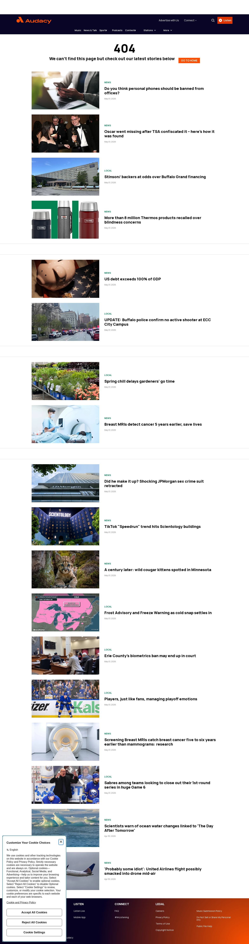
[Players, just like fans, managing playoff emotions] (65, 697)
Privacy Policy (162, 916)
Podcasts (122, 31)
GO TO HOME (189, 58)
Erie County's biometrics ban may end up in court (150, 654)
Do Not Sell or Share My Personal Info (214, 917)
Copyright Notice (165, 928)
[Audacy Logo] (34, 20)
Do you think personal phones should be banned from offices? (154, 89)
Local (108, 169)
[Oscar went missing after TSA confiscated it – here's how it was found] (65, 132)
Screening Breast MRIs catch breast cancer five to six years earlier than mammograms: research (160, 740)
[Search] (212, 21)
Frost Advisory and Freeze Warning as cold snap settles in (158, 611)
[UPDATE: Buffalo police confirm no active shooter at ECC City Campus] (65, 321)
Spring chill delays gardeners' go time (139, 379)
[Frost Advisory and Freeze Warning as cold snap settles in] (65, 611)
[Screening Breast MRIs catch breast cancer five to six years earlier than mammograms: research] (65, 740)
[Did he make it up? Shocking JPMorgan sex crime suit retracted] (65, 482)
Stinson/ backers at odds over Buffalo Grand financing (155, 175)
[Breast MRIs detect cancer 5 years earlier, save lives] (65, 423)
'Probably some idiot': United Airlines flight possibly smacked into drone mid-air (153, 870)
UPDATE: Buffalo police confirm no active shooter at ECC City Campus (157, 321)
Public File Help (204, 925)
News (107, 81)
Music (68, 31)
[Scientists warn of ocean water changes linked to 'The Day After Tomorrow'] (65, 827)
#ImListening (122, 916)
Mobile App (80, 916)
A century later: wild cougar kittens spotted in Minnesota (157, 568)
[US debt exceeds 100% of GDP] (65, 277)
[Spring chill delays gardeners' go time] (65, 380)
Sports (103, 31)
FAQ (117, 909)
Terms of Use (163, 922)
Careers (160, 909)
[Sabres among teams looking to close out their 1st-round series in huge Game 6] (65, 784)
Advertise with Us (168, 21)
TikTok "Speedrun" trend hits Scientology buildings (152, 525)
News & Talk (85, 31)
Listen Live (79, 909)
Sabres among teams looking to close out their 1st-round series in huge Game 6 (157, 784)
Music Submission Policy (209, 909)
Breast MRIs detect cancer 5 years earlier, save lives (153, 422)
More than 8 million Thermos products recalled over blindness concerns (152, 218)
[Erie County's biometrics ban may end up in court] (65, 654)
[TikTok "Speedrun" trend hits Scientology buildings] (65, 525)
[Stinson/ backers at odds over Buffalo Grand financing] (65, 175)
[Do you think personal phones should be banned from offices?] (65, 89)
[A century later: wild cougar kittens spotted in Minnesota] (65, 568)
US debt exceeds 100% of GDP (132, 277)
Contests (140, 31)
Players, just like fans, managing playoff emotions (150, 697)
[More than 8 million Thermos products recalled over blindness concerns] (65, 218)
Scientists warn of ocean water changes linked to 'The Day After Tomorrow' (158, 827)
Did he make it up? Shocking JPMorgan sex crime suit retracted (154, 482)
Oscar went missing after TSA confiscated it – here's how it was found (159, 132)
